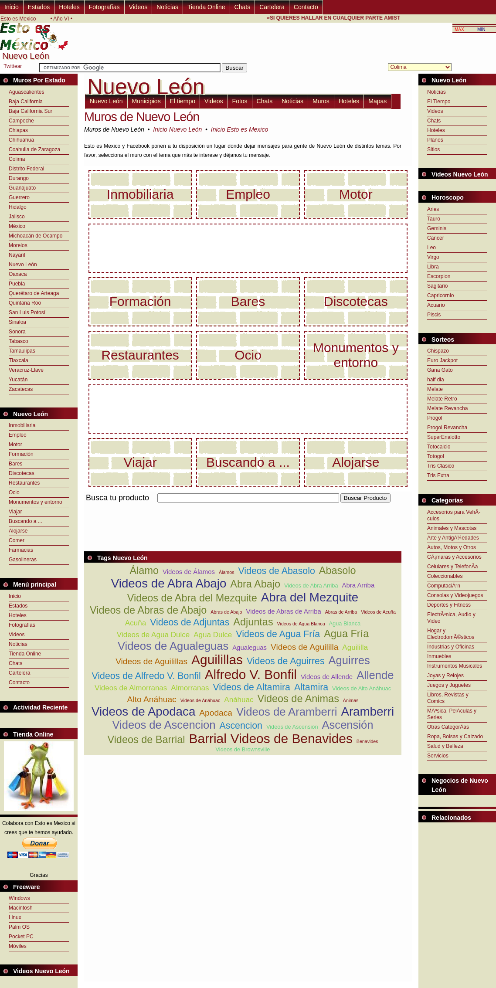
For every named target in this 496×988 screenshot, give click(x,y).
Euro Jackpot (442, 360)
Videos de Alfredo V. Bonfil (146, 676)
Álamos (226, 572)
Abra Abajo (255, 584)
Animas (351, 700)
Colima (17, 159)
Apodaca (215, 712)
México (17, 226)
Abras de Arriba (341, 612)
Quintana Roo (25, 303)
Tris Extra (438, 475)
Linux (15, 917)
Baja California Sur (30, 111)
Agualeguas (249, 647)
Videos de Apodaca (143, 711)
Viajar (15, 512)
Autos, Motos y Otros (451, 547)
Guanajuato (22, 188)
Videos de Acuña (378, 612)
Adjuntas (253, 622)
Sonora (17, 332)
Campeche (21, 121)
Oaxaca (18, 274)
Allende (375, 675)
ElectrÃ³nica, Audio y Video (451, 617)
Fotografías (104, 6)
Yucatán (18, 380)
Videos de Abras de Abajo (148, 610)
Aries (433, 209)
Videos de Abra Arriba (311, 585)
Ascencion (241, 725)
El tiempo (182, 101)
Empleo (18, 435)
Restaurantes (24, 483)
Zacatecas (21, 389)
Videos (138, 6)
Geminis (436, 228)
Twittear (12, 66)
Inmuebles (439, 656)
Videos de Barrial (146, 739)
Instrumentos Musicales (454, 666)
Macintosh (21, 908)
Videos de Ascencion (163, 725)
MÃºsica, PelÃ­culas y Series (451, 714)
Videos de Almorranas (131, 688)
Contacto (306, 6)
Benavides (367, 741)
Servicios (437, 756)
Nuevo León (23, 264)
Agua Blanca (345, 623)
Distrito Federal (26, 169)
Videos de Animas (298, 698)
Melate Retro (442, 399)
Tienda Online (206, 6)
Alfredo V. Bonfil (251, 674)
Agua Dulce (213, 635)
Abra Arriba (358, 585)
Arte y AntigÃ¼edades (453, 538)
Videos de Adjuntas (189, 622)
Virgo (433, 257)
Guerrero (19, 197)
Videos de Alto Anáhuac (361, 688)
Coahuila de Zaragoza (34, 149)
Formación (21, 454)
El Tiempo (438, 101)
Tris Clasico (440, 466)
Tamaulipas (22, 351)
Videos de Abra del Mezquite (192, 598)
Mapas (377, 101)
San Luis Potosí (27, 312)
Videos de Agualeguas (173, 646)
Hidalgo (18, 207)
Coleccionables (444, 576)
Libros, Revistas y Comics (448, 698)
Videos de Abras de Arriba (283, 611)
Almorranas (190, 688)
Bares (15, 464)
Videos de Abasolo (276, 571)
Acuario (436, 305)
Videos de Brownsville (243, 749)
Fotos (240, 101)
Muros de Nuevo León (141, 117)
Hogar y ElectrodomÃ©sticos (450, 634)
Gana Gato (440, 370)
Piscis (434, 315)
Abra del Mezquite (309, 597)
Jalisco (17, 217)
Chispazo (438, 351)
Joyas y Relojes (445, 675)
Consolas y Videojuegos (455, 595)
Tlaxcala (18, 360)
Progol (434, 418)
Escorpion (438, 276)
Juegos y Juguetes (449, 685)
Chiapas (18, 130)
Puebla (17, 284)
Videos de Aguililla (304, 647)
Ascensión (347, 725)
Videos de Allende (327, 676)
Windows (19, 898)
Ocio (14, 492)
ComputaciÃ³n (443, 586)
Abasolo (337, 570)
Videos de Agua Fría (278, 634)
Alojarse (18, 531)
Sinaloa (17, 322)
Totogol (435, 456)
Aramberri (367, 711)
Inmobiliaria (22, 425)
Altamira (311, 687)
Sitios (433, 149)
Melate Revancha (447, 408)
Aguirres (349, 660)
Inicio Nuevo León (177, 129)
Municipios (146, 101)
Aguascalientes (26, 92)
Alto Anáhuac (152, 699)
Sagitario (437, 286)
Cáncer (435, 238)
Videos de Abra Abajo (169, 583)
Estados (39, 6)
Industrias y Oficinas (450, 647)
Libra (433, 267)
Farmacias (21, 550)
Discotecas (21, 473)
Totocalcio (438, 447)
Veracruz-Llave (26, 370)
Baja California (26, 101)
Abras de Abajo (226, 612)
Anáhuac (238, 700)
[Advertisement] (457, 844)
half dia (435, 380)
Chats (242, 6)
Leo (431, 247)
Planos (435, 140)
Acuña (135, 623)
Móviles (18, 946)
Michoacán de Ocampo (35, 236)
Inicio (11, 6)
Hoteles (69, 6)
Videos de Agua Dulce (153, 635)
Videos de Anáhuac (200, 700)
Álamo (144, 570)
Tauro (433, 219)
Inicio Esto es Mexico (239, 129)
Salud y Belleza (445, 746)
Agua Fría (346, 633)
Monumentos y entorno (35, 502)
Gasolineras (23, 560)
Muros (321, 101)
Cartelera (272, 6)
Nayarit (17, 255)
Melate (435, 389)
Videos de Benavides (292, 738)
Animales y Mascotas (451, 528)
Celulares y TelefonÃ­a (452, 567)
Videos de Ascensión (292, 726)
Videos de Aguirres (286, 661)
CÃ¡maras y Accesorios (454, 557)
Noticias (167, 6)
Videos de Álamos (189, 571)
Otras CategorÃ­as (448, 727)
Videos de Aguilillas (151, 661)
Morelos (18, 245)
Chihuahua (21, 140)
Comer (16, 540)
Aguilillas (217, 659)
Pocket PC (21, 937)
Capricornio (440, 295)
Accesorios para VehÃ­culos (453, 515)
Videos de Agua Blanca (301, 623)
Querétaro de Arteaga (34, 293)
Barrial (208, 738)
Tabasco (18, 341)
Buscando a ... (25, 521)
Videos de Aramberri (286, 712)
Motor (15, 444)
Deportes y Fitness (449, 605)
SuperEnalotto (443, 437)
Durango (19, 178)
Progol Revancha (447, 427)
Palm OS (19, 927)
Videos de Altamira (251, 687)
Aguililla (355, 647)
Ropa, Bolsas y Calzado (455, 736)
